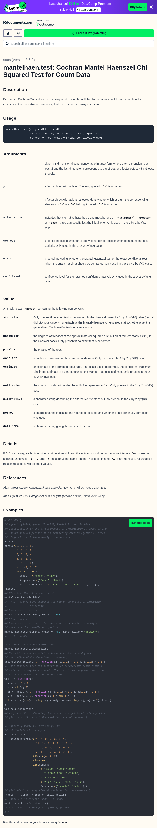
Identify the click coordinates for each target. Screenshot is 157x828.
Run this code (140, 522)
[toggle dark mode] (7, 32)
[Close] (151, 7)
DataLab (63, 822)
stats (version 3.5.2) (19, 59)
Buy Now (138, 6)
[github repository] (18, 32)
